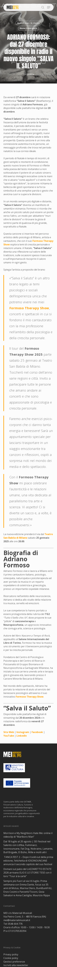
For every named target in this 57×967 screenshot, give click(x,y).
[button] (48, 7)
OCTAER (27, 801)
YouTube (8, 735)
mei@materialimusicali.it (16, 920)
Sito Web (8, 732)
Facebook (37, 732)
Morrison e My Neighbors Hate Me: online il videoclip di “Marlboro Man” (27, 834)
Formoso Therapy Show (29, 308)
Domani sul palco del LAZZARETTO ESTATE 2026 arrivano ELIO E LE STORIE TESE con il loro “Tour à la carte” (27, 872)
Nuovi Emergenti (28, 28)
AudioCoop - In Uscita (28, 23)
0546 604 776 (15, 923)
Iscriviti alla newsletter (15, 965)
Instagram (22, 732)
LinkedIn (21, 735)
